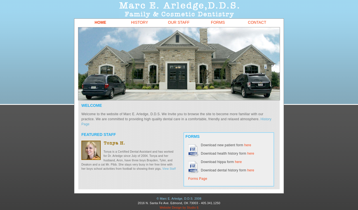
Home (100, 22)
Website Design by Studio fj (179, 207)
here (247, 145)
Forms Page (197, 179)
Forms (218, 22)
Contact (257, 22)
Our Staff (178, 22)
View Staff (169, 168)
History (139, 22)
